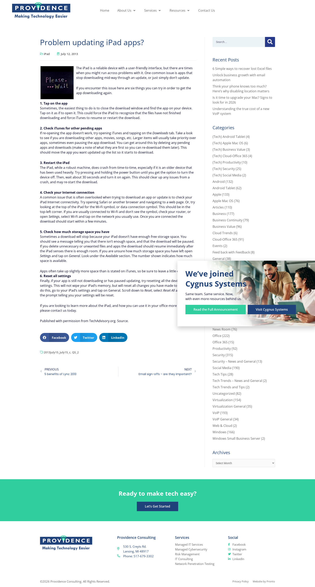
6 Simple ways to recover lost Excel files (242, 68)
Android (219, 181)
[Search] (270, 42)
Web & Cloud (222, 425)
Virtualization (223, 400)
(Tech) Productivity (227, 162)
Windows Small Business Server (236, 438)
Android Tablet (224, 188)
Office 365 (220, 342)
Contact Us (206, 10)
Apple (217, 194)
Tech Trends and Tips (229, 387)
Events (218, 246)
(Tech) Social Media (227, 175)
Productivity (222, 348)
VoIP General (222, 419)
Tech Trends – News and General (237, 380)
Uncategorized (224, 393)
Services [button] (153, 10)
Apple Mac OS (223, 201)
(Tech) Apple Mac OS (228, 143)
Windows (219, 432)
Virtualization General (229, 406)
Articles (218, 207)
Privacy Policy (235, 582)
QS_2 (75, 352)
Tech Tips (220, 374)
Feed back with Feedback (231, 252)
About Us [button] (126, 10)
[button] (54, 337)
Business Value (224, 226)
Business (219, 214)
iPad (47, 54)
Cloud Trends (223, 233)
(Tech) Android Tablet (229, 136)
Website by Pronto (262, 582)
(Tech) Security (224, 169)
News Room (222, 329)
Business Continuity (227, 220)
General (219, 258)
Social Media (222, 368)
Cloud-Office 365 (225, 239)
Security (219, 355)
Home (104, 10)
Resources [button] (180, 10)
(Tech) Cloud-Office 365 (230, 156)
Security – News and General (234, 361)
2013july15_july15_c (57, 352)
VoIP (216, 413)
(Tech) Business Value (229, 149)
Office (217, 336)
